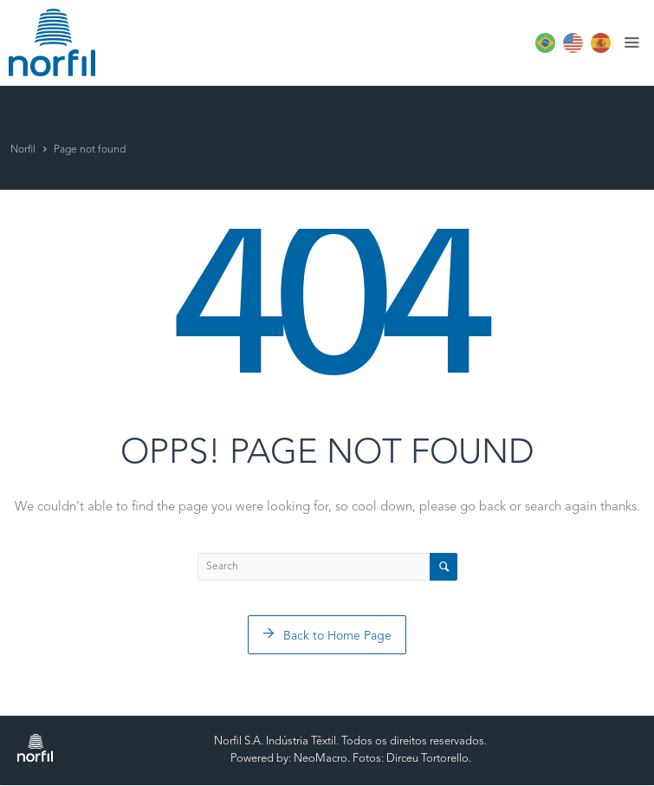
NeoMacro (320, 758)
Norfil (23, 150)
